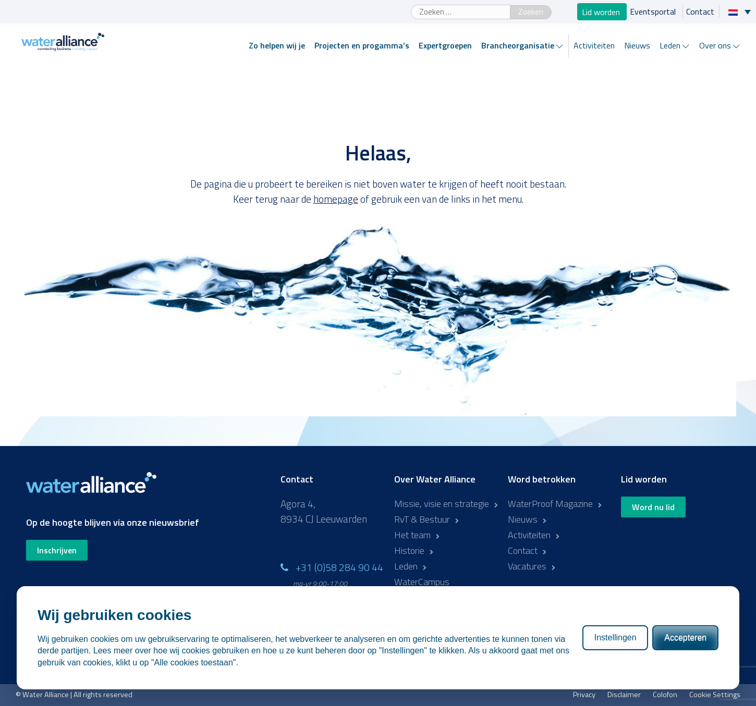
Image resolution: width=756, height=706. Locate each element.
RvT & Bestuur (422, 519)
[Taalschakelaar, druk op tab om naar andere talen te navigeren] (742, 11)
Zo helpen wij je (277, 45)
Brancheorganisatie (517, 45)
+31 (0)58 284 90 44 (339, 567)
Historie (409, 550)
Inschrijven (57, 550)
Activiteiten (594, 45)
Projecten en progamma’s (361, 45)
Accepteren (685, 637)
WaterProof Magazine (550, 504)
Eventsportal (654, 11)
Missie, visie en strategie (441, 504)
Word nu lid (653, 507)
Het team (412, 535)
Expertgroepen (445, 45)
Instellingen (615, 637)
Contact (700, 11)
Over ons (715, 45)
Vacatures (527, 566)
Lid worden (602, 11)
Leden (670, 45)
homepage (335, 198)
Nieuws (637, 45)
